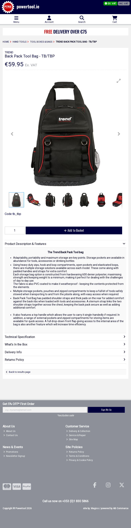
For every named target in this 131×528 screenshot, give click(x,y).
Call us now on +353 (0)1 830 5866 (65, 501)
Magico (95, 508)
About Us (9, 431)
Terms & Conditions (77, 456)
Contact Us (10, 435)
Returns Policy (75, 452)
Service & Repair (76, 435)
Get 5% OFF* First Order (18, 404)
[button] (119, 81)
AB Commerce (120, 508)
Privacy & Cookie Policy (79, 460)
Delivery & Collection (78, 431)
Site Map (72, 439)
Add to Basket (74, 230)
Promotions (10, 452)
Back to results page (19, 372)
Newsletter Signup (14, 456)
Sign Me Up (106, 409)
